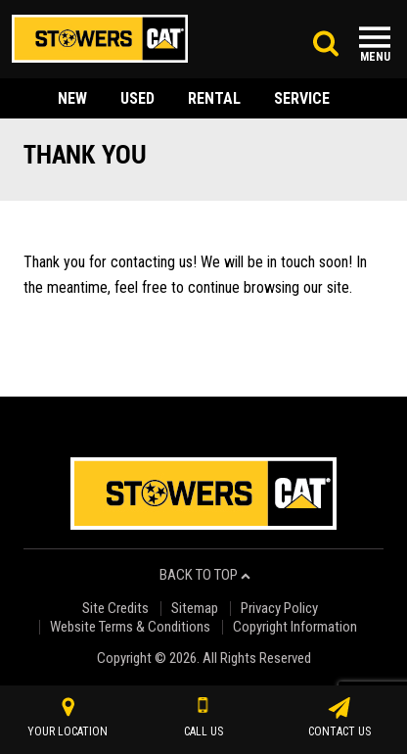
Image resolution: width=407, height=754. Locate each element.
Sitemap (194, 608)
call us (203, 717)
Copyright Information (295, 627)
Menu (375, 57)
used (137, 98)
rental (214, 98)
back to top (204, 575)
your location (67, 717)
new (72, 98)
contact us (339, 717)
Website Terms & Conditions (130, 627)
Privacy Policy (279, 608)
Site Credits (115, 608)
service (302, 98)
